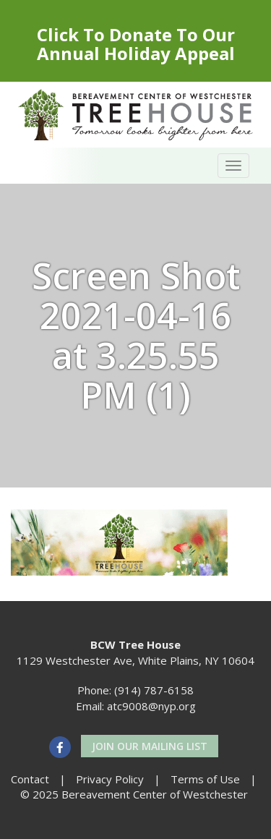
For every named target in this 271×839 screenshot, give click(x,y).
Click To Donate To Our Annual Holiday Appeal (136, 43)
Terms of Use (205, 779)
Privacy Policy (110, 779)
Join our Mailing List (149, 746)
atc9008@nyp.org (151, 706)
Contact (30, 779)
